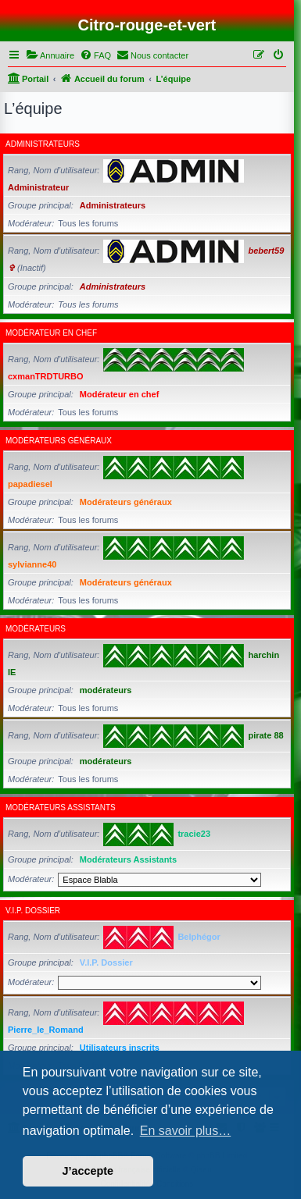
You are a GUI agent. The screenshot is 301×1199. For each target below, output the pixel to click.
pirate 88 (265, 735)
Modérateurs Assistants (60, 807)
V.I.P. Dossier (32, 910)
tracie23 (193, 833)
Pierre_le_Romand (46, 1029)
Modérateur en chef (51, 333)
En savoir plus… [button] (185, 1130)
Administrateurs (42, 144)
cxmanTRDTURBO (46, 376)
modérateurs (35, 628)
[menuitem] (50, 55)
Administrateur (38, 187)
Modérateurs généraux (58, 440)
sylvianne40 (32, 564)
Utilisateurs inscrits (119, 1047)
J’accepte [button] (88, 1171)
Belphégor (198, 936)
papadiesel (30, 484)
